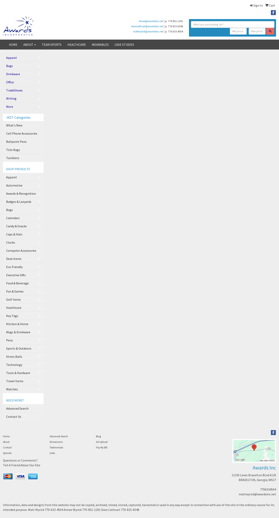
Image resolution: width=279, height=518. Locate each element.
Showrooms (56, 442)
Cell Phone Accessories (21, 133)
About (6, 442)
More (9, 107)
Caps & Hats (14, 234)
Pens (9, 340)
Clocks (10, 242)
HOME (13, 45)
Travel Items (14, 381)
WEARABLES (100, 45)
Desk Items (13, 259)
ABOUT (29, 45)
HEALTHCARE (76, 45)
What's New (14, 125)
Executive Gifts (16, 275)
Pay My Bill (101, 447)
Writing (11, 98)
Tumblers (12, 158)
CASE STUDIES (124, 45)
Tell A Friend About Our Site (21, 465)
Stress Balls (14, 357)
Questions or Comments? (20, 460)
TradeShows (14, 90)
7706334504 (268, 489)
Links (52, 453)
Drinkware (13, 74)
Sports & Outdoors (18, 348)
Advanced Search (17, 408)
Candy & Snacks (16, 226)
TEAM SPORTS (51, 45)
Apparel (11, 58)
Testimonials (56, 447)
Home (6, 436)
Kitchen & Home (17, 324)
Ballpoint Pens (16, 142)
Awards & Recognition (21, 193)
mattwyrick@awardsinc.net (148, 31)
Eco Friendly (14, 267)
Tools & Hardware (18, 373)
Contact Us (13, 417)
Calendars (13, 218)
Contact (7, 447)
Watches (12, 389)
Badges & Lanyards (18, 202)
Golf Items (13, 299)
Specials (7, 453)
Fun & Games (15, 291)
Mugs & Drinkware (18, 332)
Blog (98, 436)
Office (10, 82)
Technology (14, 365)
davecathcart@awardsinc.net (147, 26)
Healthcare (13, 308)
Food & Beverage (17, 283)
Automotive (14, 185)
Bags (9, 66)
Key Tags (12, 316)
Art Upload (101, 442)
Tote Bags (13, 150)
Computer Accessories (21, 251)
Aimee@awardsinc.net (151, 21)
